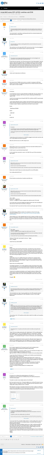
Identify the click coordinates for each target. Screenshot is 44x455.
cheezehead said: (13, 55)
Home (39, 444)
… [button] (6, 20)
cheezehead (4, 41)
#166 (42, 89)
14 (17, 20)
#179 (42, 373)
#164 (42, 71)
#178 (42, 345)
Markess (4, 55)
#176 (42, 299)
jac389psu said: (13, 302)
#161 (42, 23)
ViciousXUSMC (4, 74)
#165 (42, 80)
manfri (4, 124)
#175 (42, 283)
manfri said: (12, 408)
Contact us (23, 444)
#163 (42, 52)
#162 (42, 38)
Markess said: (13, 26)
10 (12, 20)
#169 (42, 157)
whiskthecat (4, 83)
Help (37, 444)
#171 (42, 185)
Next (20, 20)
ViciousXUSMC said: (14, 227)
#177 (42, 323)
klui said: (12, 41)
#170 (42, 176)
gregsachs (4, 348)
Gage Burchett (4, 92)
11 (14, 20)
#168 (42, 144)
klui (4, 26)
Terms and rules (28, 444)
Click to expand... (26, 134)
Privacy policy (33, 444)
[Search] (42, 8)
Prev (3, 20)
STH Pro (2, 444)
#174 (42, 245)
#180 (42, 405)
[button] (2, 8)
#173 (42, 223)
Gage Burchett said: (14, 124)
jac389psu (4, 248)
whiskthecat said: (13, 286)
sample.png (13, 398)
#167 (42, 121)
